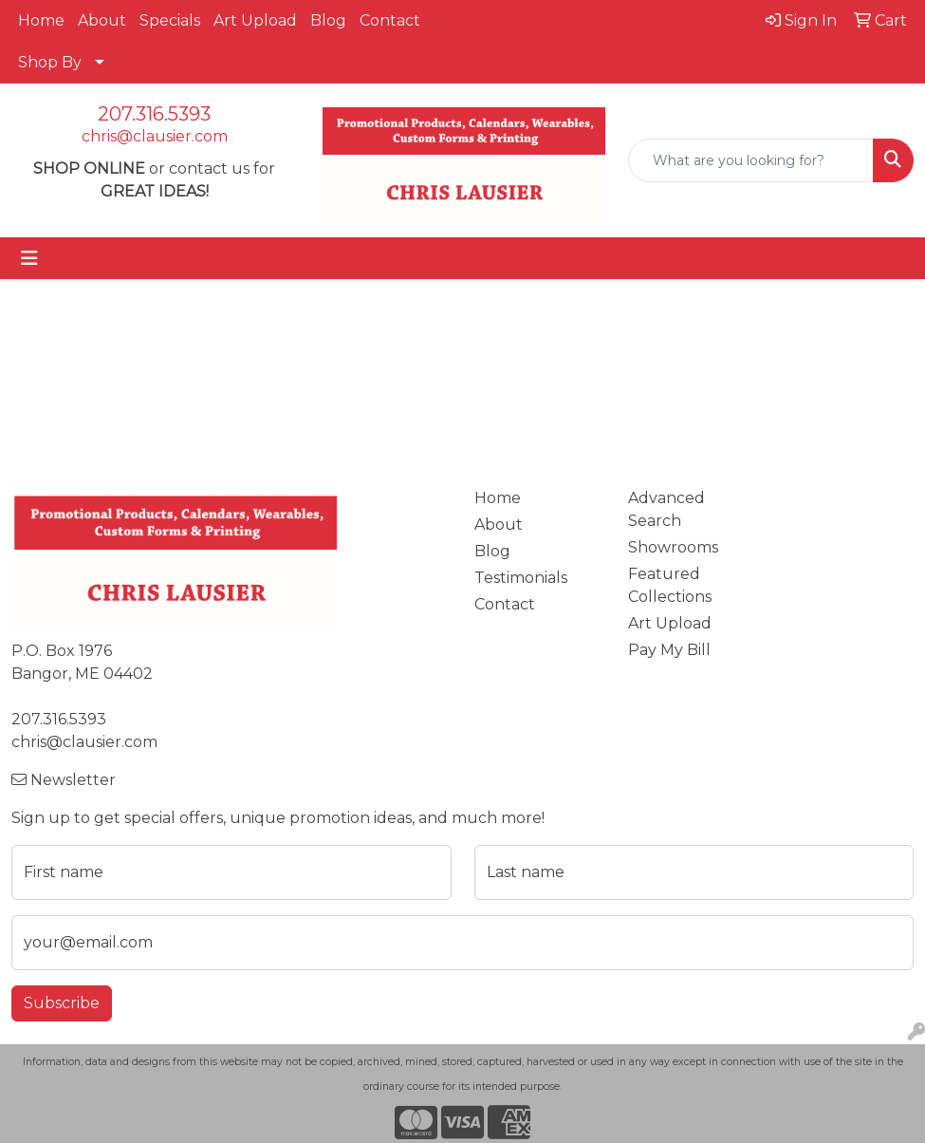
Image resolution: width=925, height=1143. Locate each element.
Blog (328, 20)
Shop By (50, 62)
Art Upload (255, 20)
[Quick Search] (751, 160)
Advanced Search (666, 509)
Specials (169, 20)
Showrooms (673, 547)
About (102, 20)
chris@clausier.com (155, 136)
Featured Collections (670, 585)
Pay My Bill (669, 650)
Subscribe (62, 1003)
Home (41, 20)
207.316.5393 (154, 114)
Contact (390, 20)
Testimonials (520, 578)
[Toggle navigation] (29, 258)
